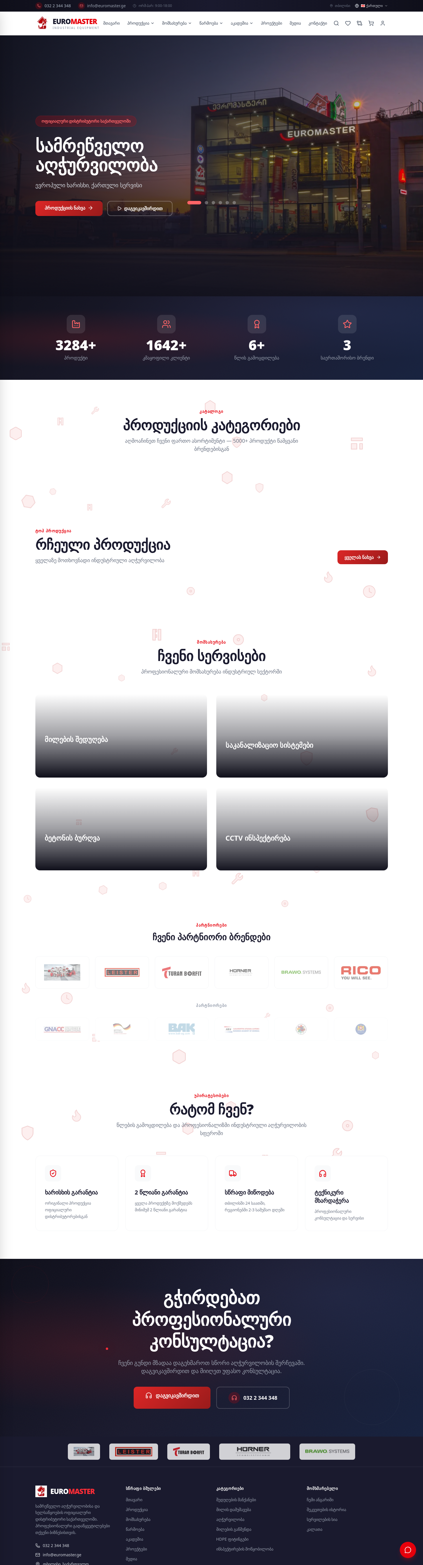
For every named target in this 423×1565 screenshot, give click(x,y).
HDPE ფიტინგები (232, 1539)
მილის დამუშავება (233, 1509)
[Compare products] (359, 23)
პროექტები (271, 23)
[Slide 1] (194, 202)
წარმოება (211, 23)
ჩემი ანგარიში (320, 1499)
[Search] (336, 23)
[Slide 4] (220, 202)
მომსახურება (177, 23)
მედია (295, 23)
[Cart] (371, 23)
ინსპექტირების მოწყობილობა (245, 1549)
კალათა (314, 1529)
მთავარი (111, 23)
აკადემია (242, 23)
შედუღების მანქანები (236, 1499)
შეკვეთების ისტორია (326, 1509)
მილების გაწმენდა (234, 1529)
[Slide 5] (227, 202)
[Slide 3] (213, 202)
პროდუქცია (141, 23)
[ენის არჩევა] (371, 5)
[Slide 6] (234, 202)
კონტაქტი (317, 23)
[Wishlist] (348, 23)
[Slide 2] (206, 202)
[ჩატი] (408, 1550)
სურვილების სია (322, 1519)
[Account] (382, 23)
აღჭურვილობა (230, 1519)
